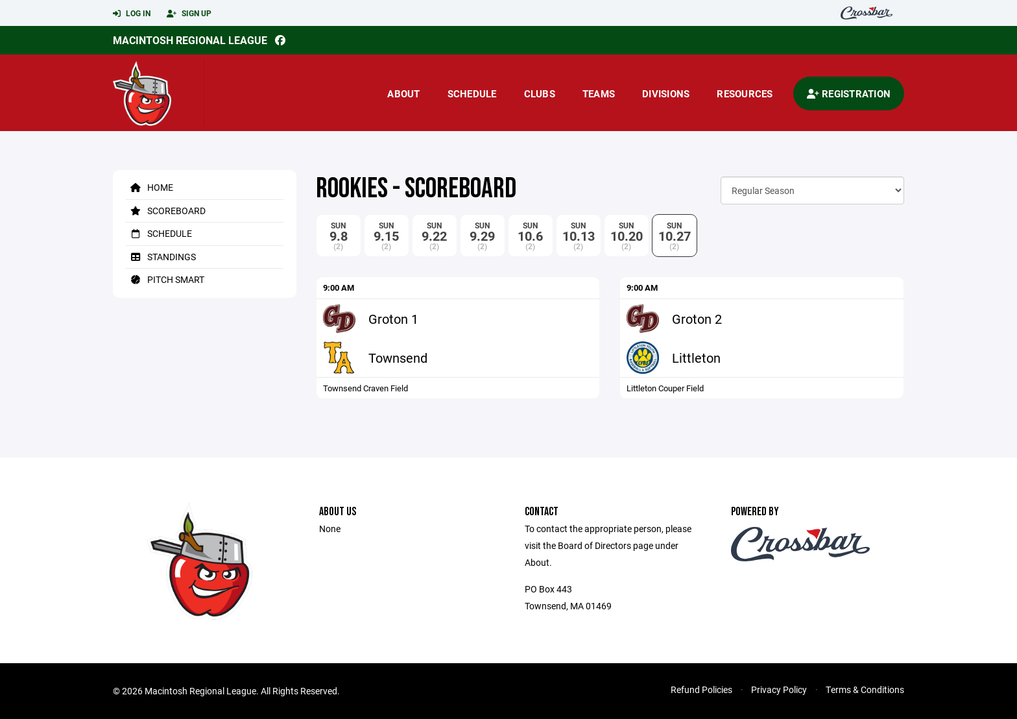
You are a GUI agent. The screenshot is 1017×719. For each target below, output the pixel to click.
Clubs (539, 93)
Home (149, 187)
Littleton (696, 357)
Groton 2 (697, 318)
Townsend (397, 357)
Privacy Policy (779, 689)
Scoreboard (166, 210)
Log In (131, 13)
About (403, 93)
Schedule (472, 93)
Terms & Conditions (865, 689)
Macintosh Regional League (190, 40)
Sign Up (189, 13)
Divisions (665, 93)
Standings (161, 256)
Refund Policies (701, 689)
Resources (744, 93)
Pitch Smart (165, 279)
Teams (598, 93)
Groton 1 (393, 318)
